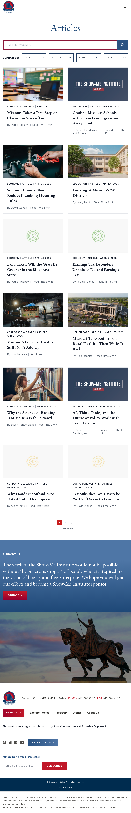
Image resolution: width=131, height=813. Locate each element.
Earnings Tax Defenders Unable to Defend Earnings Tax (95, 269)
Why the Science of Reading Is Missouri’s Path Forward (31, 415)
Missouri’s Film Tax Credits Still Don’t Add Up (30, 344)
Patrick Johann (20, 124)
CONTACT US (43, 742)
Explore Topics (39, 712)
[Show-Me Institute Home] (8, 7)
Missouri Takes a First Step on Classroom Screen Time (32, 115)
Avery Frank (83, 202)
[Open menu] (124, 6)
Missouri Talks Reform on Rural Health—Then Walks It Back (97, 343)
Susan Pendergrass (87, 130)
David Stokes (19, 207)
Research (61, 712)
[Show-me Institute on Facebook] (4, 742)
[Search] (122, 45)
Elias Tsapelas (19, 354)
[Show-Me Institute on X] (10, 742)
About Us (93, 712)
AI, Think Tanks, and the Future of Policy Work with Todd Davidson (96, 418)
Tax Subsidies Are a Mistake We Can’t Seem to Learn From (98, 496)
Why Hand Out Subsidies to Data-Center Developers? (30, 496)
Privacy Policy (65, 787)
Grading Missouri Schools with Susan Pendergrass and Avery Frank (95, 118)
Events (76, 712)
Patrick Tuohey (20, 281)
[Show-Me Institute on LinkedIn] (15, 742)
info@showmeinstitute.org (16, 804)
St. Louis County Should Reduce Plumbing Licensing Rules (31, 195)
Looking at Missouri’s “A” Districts (94, 192)
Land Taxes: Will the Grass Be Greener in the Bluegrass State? (32, 269)
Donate (15, 595)
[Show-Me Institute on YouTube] (22, 742)
